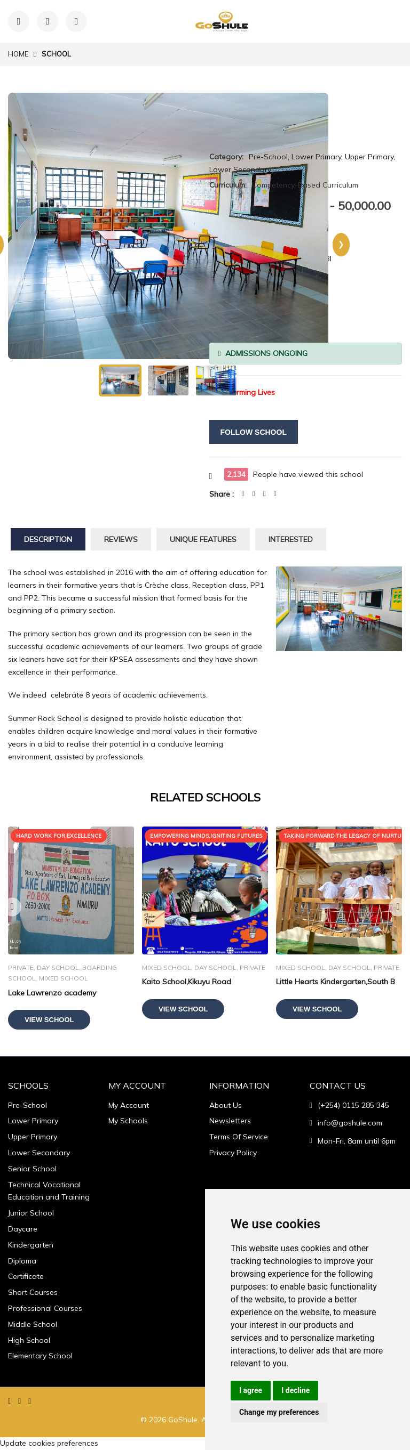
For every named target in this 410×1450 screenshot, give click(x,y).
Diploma (22, 1261)
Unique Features (203, 539)
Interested (291, 539)
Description (48, 539)
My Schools (128, 1120)
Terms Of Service (238, 1136)
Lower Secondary (39, 1152)
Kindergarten (30, 1245)
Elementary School (40, 1355)
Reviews (121, 539)
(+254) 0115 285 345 (353, 1105)
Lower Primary (33, 1120)
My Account (128, 1105)
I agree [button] (250, 1390)
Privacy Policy (233, 1152)
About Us (225, 1105)
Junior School (31, 1213)
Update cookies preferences (49, 1443)
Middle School (32, 1324)
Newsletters (230, 1120)
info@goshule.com (350, 1123)
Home (18, 54)
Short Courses (33, 1292)
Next (398, 906)
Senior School (32, 1168)
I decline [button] (295, 1390)
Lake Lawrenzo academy (52, 993)
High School (29, 1340)
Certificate (26, 1276)
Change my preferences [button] (279, 1412)
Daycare (22, 1229)
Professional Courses (45, 1308)
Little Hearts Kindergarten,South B (335, 981)
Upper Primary (32, 1136)
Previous (12, 906)
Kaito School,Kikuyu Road (186, 981)
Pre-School (27, 1105)
